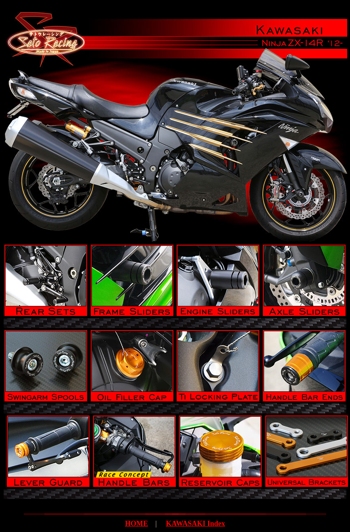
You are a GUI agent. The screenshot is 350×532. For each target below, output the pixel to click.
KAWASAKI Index (195, 524)
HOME (136, 524)
